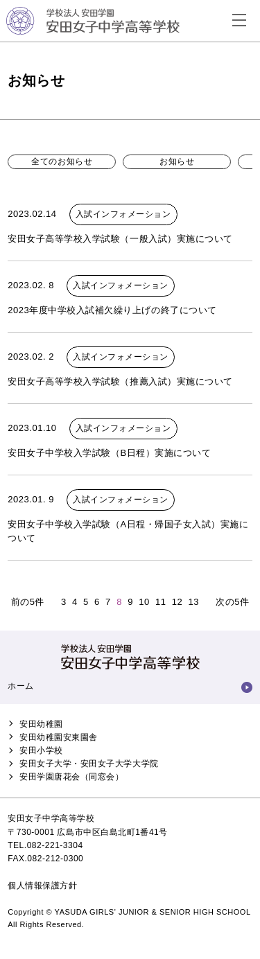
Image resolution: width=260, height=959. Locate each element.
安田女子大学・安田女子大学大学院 (88, 763)
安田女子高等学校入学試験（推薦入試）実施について (120, 381)
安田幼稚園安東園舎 (58, 737)
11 (160, 602)
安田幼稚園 (41, 724)
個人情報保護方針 (42, 885)
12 (177, 602)
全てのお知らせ (61, 161)
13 (193, 602)
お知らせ (176, 161)
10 (144, 602)
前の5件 (27, 602)
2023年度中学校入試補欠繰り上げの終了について (112, 310)
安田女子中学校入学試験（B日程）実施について (109, 453)
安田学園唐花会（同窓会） (71, 777)
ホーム (21, 686)
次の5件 (232, 602)
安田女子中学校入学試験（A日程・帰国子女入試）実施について (128, 531)
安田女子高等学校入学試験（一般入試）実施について (120, 239)
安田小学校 (41, 750)
